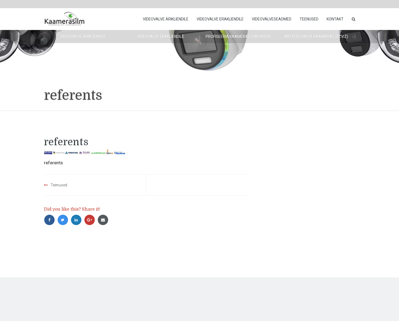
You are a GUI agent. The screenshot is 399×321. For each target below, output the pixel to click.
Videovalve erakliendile (220, 19)
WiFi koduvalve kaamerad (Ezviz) (316, 36)
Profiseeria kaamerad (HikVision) (238, 36)
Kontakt (335, 19)
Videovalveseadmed (271, 19)
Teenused (309, 19)
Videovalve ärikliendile (165, 19)
